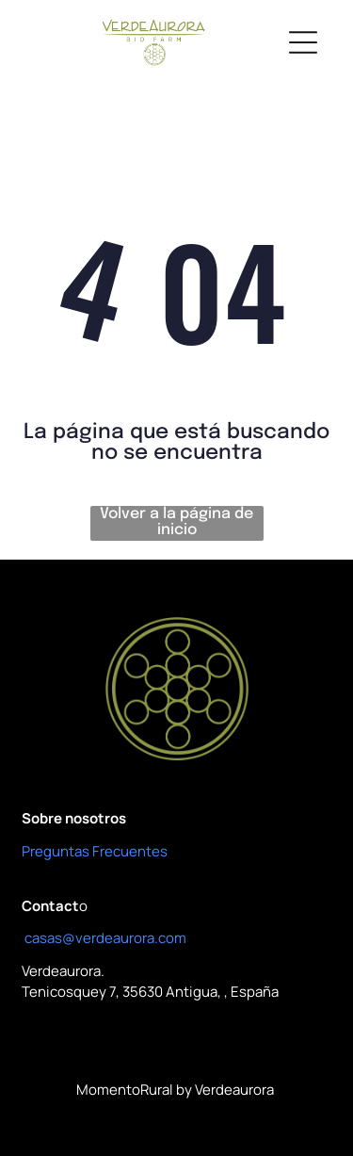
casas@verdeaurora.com (105, 938)
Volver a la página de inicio (176, 522)
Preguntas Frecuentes (95, 851)
